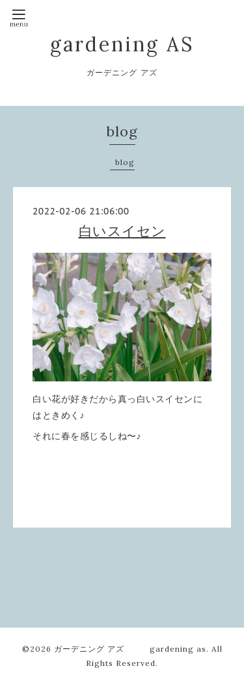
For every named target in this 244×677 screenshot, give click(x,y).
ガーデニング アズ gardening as (130, 649)
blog (125, 162)
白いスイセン (122, 231)
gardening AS (122, 44)
